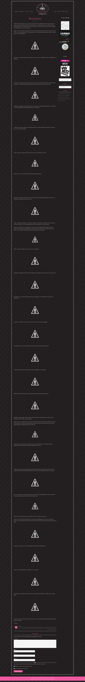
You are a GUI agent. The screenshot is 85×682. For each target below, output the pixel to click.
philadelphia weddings (30, 629)
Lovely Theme (38, 680)
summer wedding (45, 629)
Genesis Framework (45, 680)
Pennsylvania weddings (21, 629)
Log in (54, 680)
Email (15, 655)
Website (15, 659)
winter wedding (53, 630)
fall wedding (37, 628)
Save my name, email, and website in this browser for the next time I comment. (29, 665)
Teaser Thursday (62, 101)
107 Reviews (65, 57)
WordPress (51, 680)
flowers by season (43, 628)
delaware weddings (30, 628)
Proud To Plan (42, 9)
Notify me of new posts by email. (21, 670)
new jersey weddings (52, 628)
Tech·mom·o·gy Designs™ (50, 679)
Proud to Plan (39, 679)
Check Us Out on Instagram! (64, 95)
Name (15, 650)
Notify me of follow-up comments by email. (23, 667)
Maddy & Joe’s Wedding (63, 98)
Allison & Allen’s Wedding (64, 96)
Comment (16, 640)
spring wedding (39, 629)
